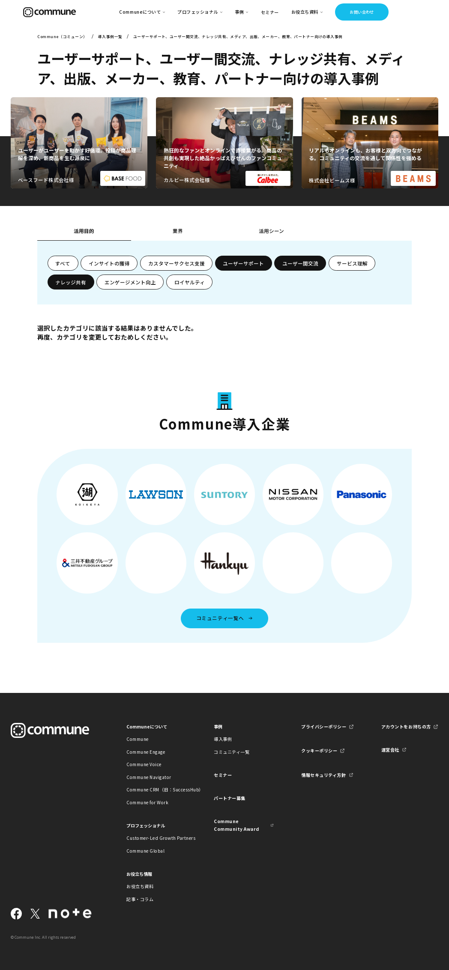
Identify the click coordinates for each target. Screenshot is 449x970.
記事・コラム (139, 899)
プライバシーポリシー (323, 726)
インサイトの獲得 (109, 263)
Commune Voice (144, 764)
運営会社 (390, 749)
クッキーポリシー (319, 750)
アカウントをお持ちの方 (406, 726)
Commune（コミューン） (62, 36)
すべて (62, 263)
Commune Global (145, 851)
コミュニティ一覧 (231, 752)
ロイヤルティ (189, 282)
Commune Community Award (236, 825)
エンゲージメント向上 (130, 282)
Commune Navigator (148, 777)
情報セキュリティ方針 (323, 775)
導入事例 (223, 739)
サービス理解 (352, 263)
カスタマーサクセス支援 (176, 263)
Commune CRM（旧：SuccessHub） (156, 789)
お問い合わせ (362, 12)
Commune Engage (145, 752)
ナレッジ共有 (70, 282)
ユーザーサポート (243, 263)
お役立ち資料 (139, 886)
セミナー (270, 12)
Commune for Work (147, 802)
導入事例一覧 (110, 36)
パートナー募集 (229, 798)
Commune (137, 739)
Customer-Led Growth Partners (156, 838)
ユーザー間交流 (300, 263)
